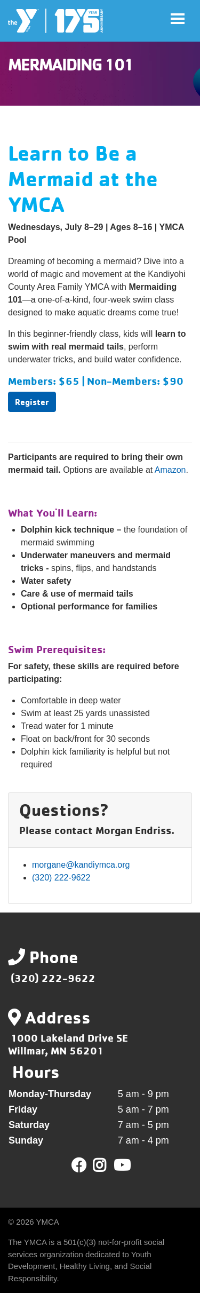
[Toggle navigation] (177, 19)
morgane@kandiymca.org (81, 864)
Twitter (107, 1165)
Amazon (170, 469)
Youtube (121, 1165)
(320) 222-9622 (61, 877)
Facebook (78, 1165)
